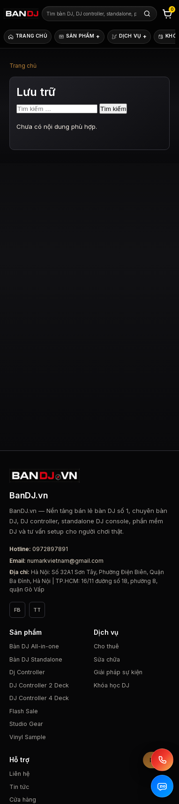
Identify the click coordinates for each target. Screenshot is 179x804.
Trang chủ (23, 65)
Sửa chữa (107, 659)
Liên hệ (19, 773)
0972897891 (50, 548)
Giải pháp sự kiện (118, 672)
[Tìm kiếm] (147, 13)
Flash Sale (23, 711)
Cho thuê (106, 646)
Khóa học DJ (111, 685)
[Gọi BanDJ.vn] (162, 760)
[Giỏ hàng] (167, 14)
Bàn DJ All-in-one (34, 646)
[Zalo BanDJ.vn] (162, 786)
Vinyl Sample (27, 737)
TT (37, 610)
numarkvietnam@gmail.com (65, 560)
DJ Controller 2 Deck (39, 685)
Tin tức (19, 786)
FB (17, 610)
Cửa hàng (22, 799)
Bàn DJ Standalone (35, 659)
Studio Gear (26, 723)
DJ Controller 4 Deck (39, 698)
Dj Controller (27, 672)
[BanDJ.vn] (21, 14)
